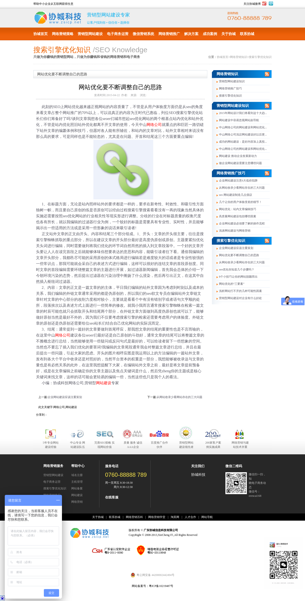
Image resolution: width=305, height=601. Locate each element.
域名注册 (77, 475)
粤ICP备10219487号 (161, 586)
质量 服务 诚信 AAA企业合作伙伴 (133, 445)
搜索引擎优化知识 (260, 57)
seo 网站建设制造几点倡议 (235, 195)
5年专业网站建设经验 (51, 445)
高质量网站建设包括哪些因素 (237, 216)
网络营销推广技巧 (230, 88)
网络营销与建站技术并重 (240, 445)
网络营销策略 (62, 34)
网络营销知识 (238, 57)
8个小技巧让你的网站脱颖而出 (238, 276)
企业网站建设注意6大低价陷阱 (238, 180)
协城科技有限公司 (57, 17)
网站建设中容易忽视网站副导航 (239, 120)
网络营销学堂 (156, 517)
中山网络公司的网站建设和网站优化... (243, 127)
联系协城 (247, 34)
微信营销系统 (143, 34)
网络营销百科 (134, 517)
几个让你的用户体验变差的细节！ (240, 202)
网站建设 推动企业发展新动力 (238, 156)
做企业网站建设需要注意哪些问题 (240, 163)
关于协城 (228, 34)
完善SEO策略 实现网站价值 (104, 445)
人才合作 (190, 517)
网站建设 (103, 383)
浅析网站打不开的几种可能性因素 (240, 291)
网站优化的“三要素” (231, 283)
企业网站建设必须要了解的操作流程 (242, 223)
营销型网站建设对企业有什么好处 (240, 298)
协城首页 (40, 34)
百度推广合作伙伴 (159, 445)
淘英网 (175, 517)
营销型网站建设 (90, 34)
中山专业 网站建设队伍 (77, 445)
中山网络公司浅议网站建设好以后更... (243, 134)
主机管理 (77, 481)
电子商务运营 (117, 34)
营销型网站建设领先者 (186, 445)
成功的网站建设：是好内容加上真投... (243, 141)
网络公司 (154, 125)
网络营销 (77, 501)
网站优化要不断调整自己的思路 (239, 255)
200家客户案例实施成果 (213, 445)
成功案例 (210, 34)
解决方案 (191, 34)
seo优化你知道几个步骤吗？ (236, 269)
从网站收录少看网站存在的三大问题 (179, 397)
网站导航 (207, 517)
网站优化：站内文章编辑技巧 (237, 209)
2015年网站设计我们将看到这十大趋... (243, 113)
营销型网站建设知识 (232, 81)
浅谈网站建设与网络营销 (234, 230)
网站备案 (77, 488)
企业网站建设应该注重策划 (65, 397)
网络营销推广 (169, 34)
